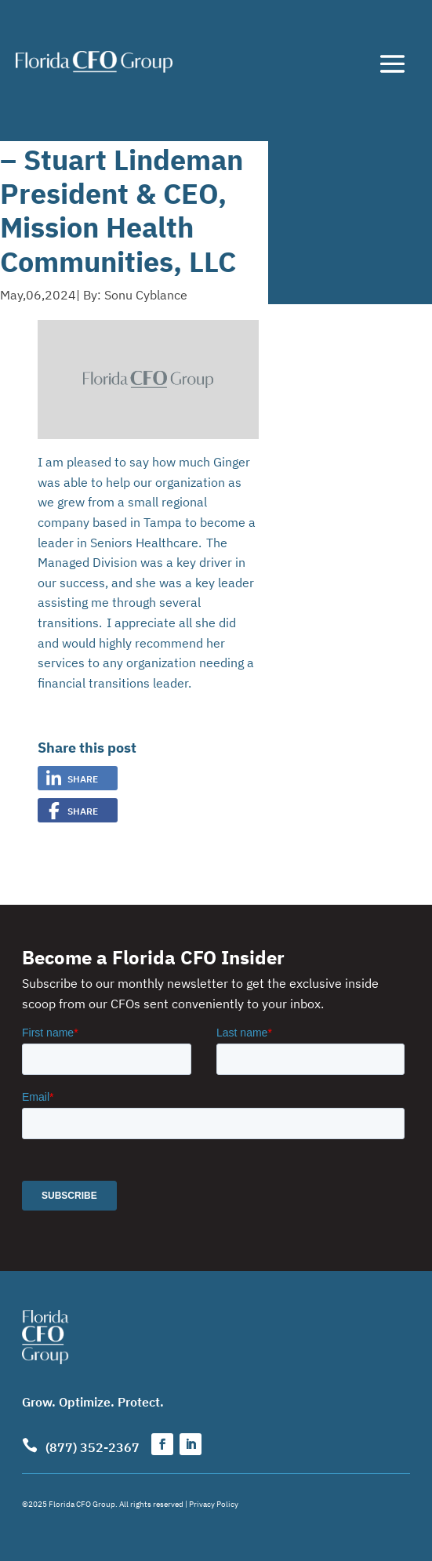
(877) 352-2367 (92, 1446)
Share (82, 778)
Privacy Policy (213, 1503)
